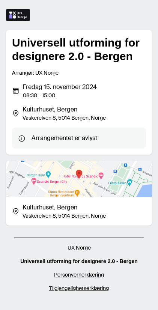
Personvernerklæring (79, 274)
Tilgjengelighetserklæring (79, 288)
